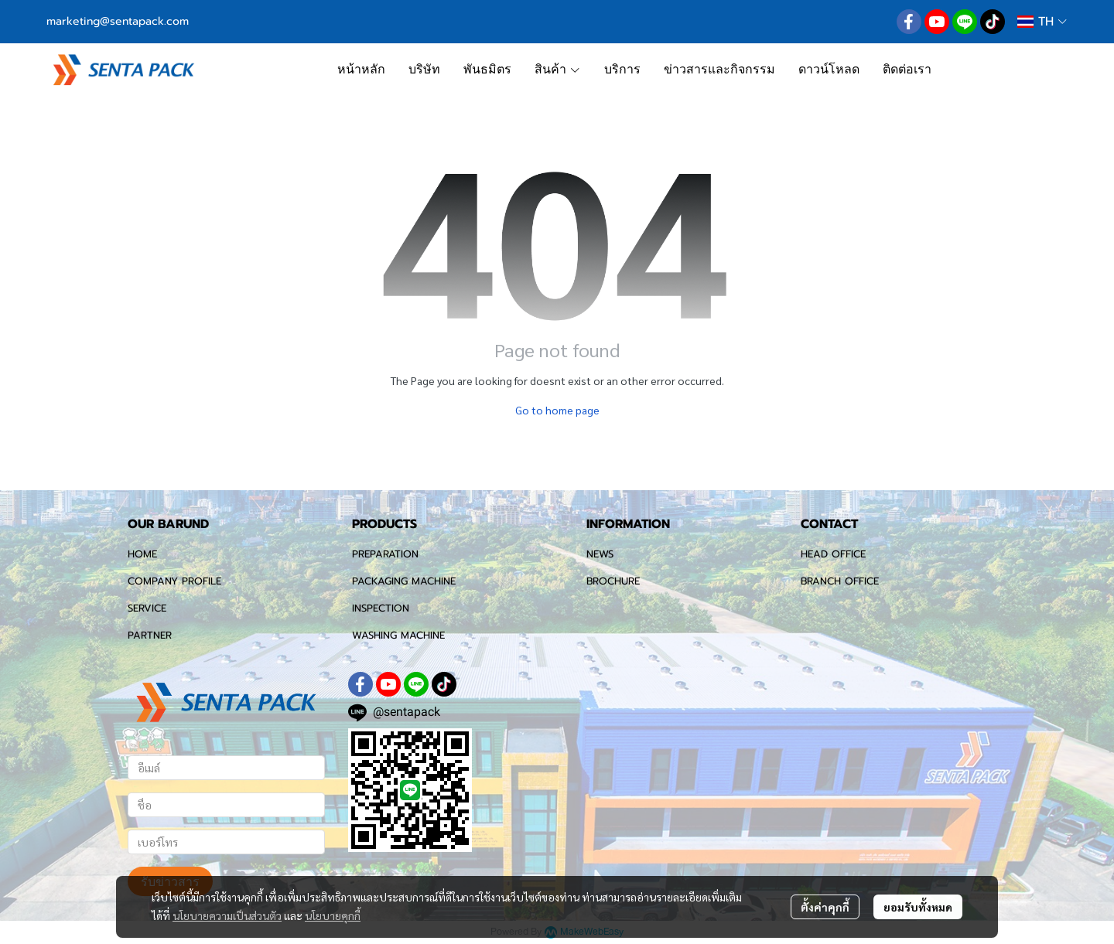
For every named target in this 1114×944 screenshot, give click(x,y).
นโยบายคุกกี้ (333, 915)
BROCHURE (613, 581)
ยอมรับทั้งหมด (917, 907)
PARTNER (150, 635)
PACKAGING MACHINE (404, 581)
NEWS (599, 554)
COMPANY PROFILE (174, 581)
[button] (1042, 21)
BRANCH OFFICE (840, 581)
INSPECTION (380, 608)
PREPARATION (385, 554)
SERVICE (147, 608)
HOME (142, 554)
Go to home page (557, 410)
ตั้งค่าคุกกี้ (825, 907)
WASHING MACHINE (398, 635)
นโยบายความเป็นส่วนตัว (227, 915)
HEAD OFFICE (833, 554)
